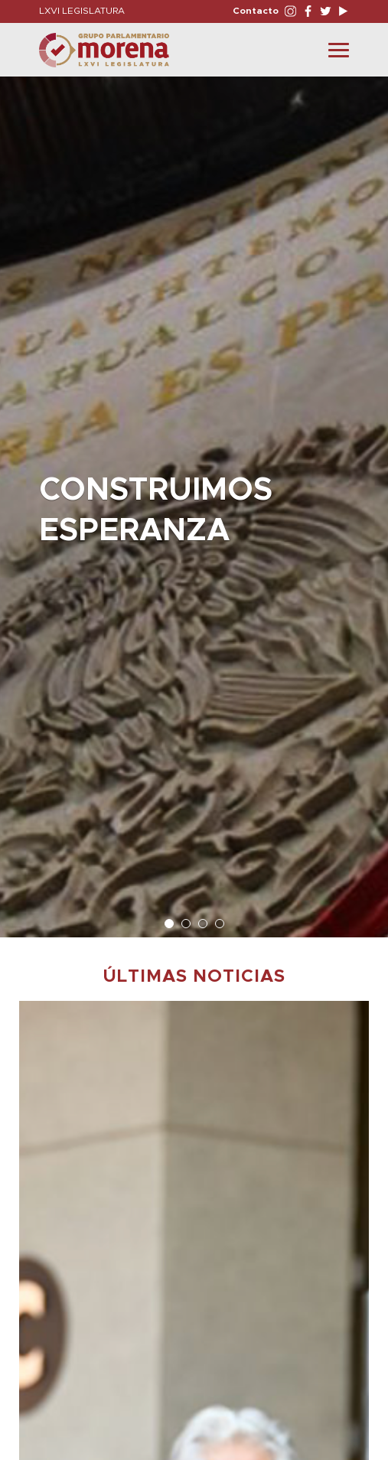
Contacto (256, 10)
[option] (194, 499)
